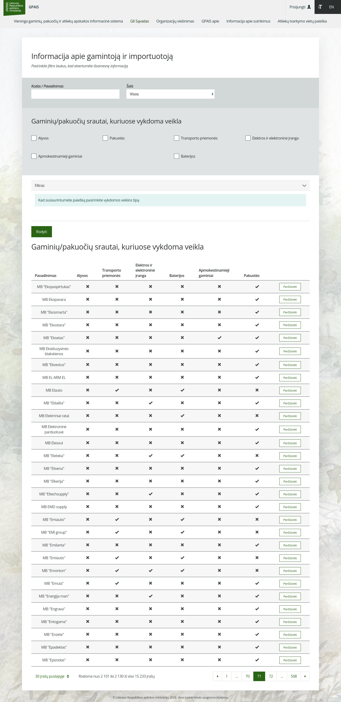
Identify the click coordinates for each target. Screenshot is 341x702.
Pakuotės (114, 137)
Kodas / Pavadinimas (47, 86)
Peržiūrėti (290, 287)
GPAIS (34, 7)
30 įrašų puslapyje (52, 676)
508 (294, 676)
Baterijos (184, 156)
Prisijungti (300, 7)
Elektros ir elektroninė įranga (272, 137)
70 (248, 676)
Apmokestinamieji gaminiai (56, 156)
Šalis (129, 86)
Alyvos (39, 137)
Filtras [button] (170, 185)
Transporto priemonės (195, 137)
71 (259, 676)
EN (331, 7)
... (236, 676)
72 (271, 676)
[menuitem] (68, 21)
